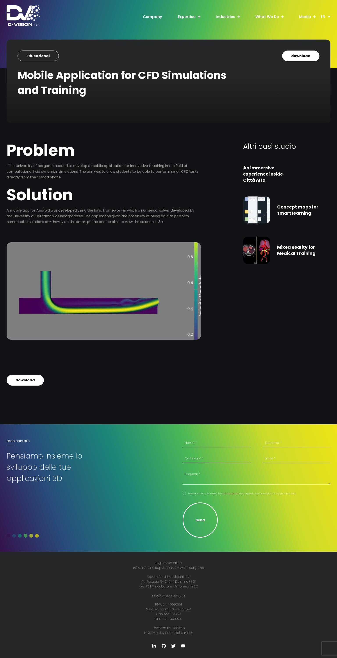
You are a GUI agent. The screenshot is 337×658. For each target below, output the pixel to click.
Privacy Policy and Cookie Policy (168, 633)
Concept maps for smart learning (297, 210)
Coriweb (178, 628)
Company (152, 16)
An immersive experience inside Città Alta (263, 174)
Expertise (187, 16)
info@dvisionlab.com (168, 595)
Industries (225, 16)
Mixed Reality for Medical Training (296, 250)
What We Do (267, 16)
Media (305, 16)
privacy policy (231, 493)
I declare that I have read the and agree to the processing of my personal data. (242, 493)
